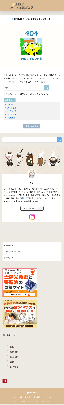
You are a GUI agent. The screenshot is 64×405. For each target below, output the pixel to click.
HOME (32, 394)
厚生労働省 (14, 358)
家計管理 (11, 117)
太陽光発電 (11, 114)
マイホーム (11, 111)
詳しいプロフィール (32, 209)
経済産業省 (14, 353)
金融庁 (12, 363)
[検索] (46, 87)
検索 (59, 140)
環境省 (12, 348)
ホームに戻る (31, 126)
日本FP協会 (14, 368)
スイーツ (11, 104)
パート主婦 (11, 107)
